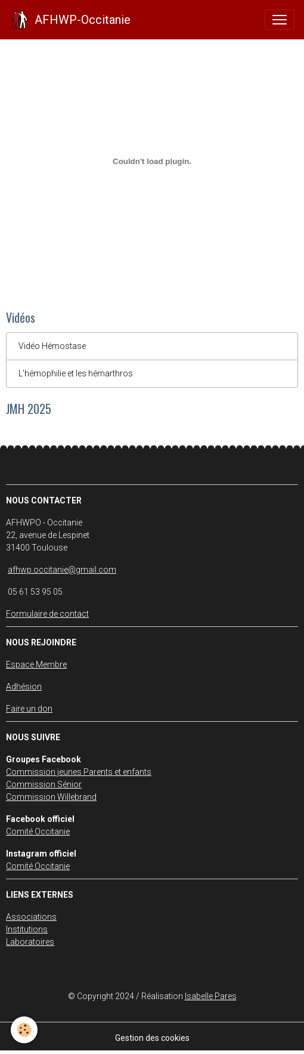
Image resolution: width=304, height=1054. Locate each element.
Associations (31, 917)
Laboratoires (30, 942)
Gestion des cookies (152, 1038)
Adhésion (24, 686)
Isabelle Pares (211, 996)
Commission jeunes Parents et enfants (78, 772)
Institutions (27, 929)
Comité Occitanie (38, 831)
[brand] (70, 20)
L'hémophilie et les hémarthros (75, 373)
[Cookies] (24, 1029)
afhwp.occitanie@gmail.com (62, 569)
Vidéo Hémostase (52, 346)
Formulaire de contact (47, 614)
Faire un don (29, 708)
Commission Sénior (44, 784)
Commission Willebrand (51, 797)
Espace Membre (36, 664)
